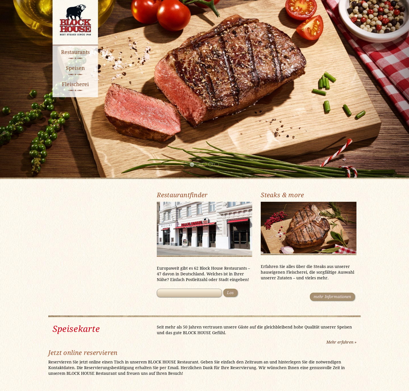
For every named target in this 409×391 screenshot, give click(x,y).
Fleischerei (75, 84)
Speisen (75, 68)
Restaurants (75, 52)
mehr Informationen (332, 296)
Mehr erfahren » (341, 342)
